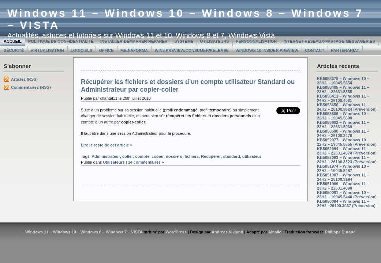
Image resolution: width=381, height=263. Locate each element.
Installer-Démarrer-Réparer (134, 41)
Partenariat (345, 50)
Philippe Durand (340, 232)
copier (158, 156)
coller (127, 156)
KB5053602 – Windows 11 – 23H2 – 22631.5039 (343, 124)
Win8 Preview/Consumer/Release (192, 50)
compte (142, 156)
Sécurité (14, 50)
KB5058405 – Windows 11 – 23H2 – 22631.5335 (343, 89)
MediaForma (134, 50)
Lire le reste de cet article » (106, 145)
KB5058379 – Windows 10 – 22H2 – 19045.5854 (343, 80)
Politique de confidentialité (61, 41)
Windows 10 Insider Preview (266, 50)
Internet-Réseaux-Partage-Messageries (329, 41)
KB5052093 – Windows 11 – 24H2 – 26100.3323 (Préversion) (347, 159)
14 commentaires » (146, 162)
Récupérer (211, 156)
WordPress (176, 232)
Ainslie (274, 232)
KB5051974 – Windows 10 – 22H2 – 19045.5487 (343, 168)
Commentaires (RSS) (31, 87)
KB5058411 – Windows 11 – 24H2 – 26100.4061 (343, 98)
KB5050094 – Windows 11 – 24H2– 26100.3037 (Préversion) (346, 203)
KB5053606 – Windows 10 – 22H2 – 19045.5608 (343, 115)
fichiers (191, 156)
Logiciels (81, 50)
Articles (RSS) (24, 79)
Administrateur (105, 156)
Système (183, 41)
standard (231, 156)
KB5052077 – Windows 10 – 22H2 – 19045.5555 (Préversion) (347, 142)
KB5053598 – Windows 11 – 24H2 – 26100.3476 (343, 133)
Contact (314, 50)
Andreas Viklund (227, 232)
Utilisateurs (214, 41)
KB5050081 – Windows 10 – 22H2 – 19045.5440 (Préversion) (347, 194)
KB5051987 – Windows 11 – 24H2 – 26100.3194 (343, 177)
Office (106, 50)
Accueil (13, 41)
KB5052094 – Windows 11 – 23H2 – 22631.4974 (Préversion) (347, 150)
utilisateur (251, 156)
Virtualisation (47, 50)
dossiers (174, 156)
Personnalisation (256, 41)
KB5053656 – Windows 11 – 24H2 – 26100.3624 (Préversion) (347, 107)
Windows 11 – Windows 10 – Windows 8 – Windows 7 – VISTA (83, 232)
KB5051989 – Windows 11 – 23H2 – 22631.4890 (343, 186)
